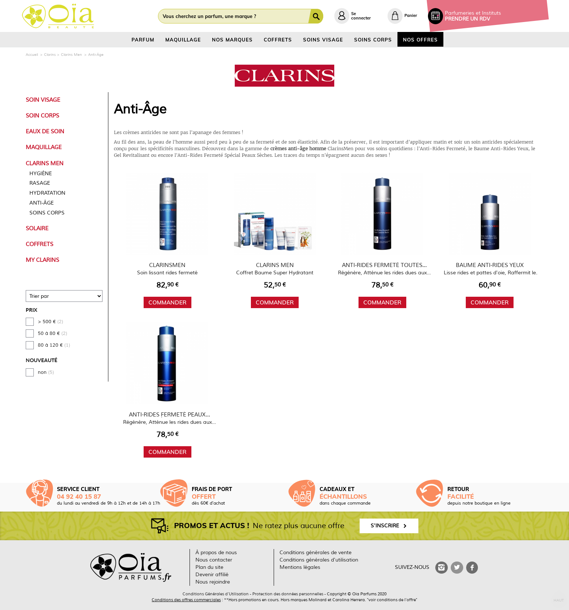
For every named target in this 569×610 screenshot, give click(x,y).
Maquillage (44, 147)
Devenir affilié (211, 574)
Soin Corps (42, 115)
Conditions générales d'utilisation (319, 560)
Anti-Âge (41, 203)
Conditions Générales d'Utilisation (216, 593)
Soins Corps (47, 213)
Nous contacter (213, 560)
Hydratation (47, 193)
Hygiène (40, 173)
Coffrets (39, 244)
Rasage (39, 183)
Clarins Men (45, 163)
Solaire (37, 228)
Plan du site (209, 567)
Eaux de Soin (45, 131)
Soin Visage (43, 100)
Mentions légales (300, 567)
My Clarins (42, 260)
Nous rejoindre (212, 582)
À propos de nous (216, 552)
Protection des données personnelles (287, 593)
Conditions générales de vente (316, 552)
